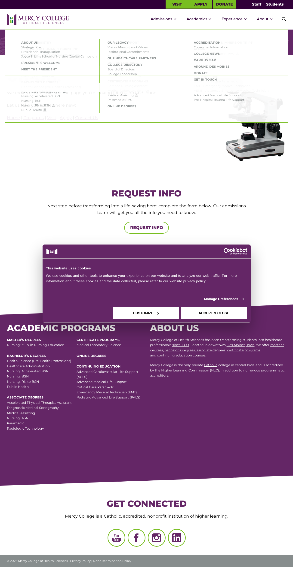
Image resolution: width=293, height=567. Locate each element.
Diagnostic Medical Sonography (33, 408)
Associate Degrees (25, 397)
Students (275, 4)
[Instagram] (157, 538)
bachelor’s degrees (180, 350)
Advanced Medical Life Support (102, 382)
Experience (232, 19)
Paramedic (15, 423)
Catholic (210, 365)
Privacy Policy (80, 561)
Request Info (146, 227)
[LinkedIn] (177, 538)
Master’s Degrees (24, 340)
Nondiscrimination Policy (112, 561)
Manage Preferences (221, 299)
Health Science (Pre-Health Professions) (39, 361)
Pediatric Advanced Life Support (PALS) (108, 397)
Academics (197, 19)
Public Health (18, 387)
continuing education (174, 355)
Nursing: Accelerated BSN (28, 371)
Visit (177, 4)
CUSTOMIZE (146, 313)
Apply (200, 4)
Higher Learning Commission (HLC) (190, 370)
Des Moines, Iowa (241, 345)
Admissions (161, 19)
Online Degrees (91, 356)
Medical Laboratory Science (99, 345)
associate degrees (211, 350)
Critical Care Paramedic (96, 387)
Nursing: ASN (17, 418)
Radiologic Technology (25, 428)
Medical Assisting (21, 413)
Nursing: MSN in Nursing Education (35, 345)
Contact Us (86, 117)
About (262, 19)
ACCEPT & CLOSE (214, 313)
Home (13, 117)
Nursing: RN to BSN (23, 382)
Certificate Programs (98, 340)
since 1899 (180, 345)
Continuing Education (98, 366)
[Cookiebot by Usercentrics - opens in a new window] (197, 251)
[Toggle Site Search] (281, 19)
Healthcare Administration (28, 366)
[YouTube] (116, 538)
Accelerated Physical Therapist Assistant (39, 403)
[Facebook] (136, 538)
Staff (257, 4)
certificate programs (243, 350)
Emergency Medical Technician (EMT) (107, 392)
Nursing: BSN (18, 376)
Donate (224, 4)
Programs (33, 117)
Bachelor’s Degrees (26, 356)
